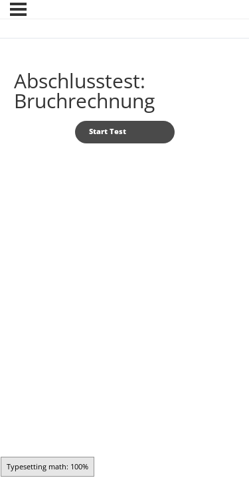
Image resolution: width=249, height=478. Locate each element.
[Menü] (18, 9)
